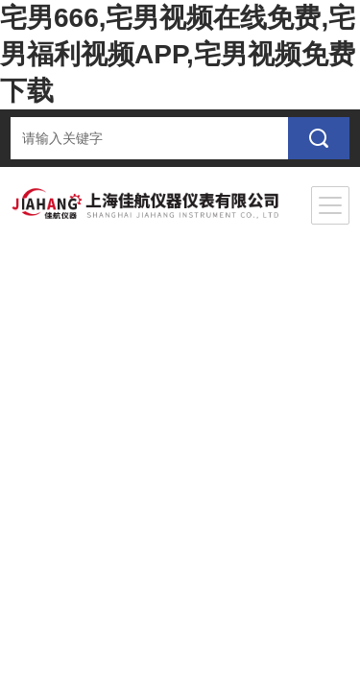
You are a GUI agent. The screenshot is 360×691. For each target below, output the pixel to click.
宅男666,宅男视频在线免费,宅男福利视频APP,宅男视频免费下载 (177, 54)
